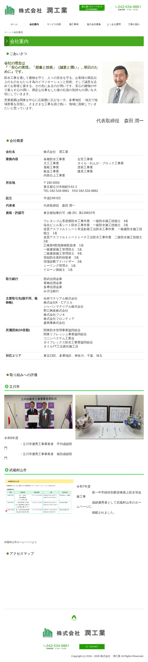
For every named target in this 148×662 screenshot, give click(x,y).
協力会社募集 (94, 24)
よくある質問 (114, 24)
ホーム (14, 24)
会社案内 (34, 24)
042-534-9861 (59, 190)
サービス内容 (54, 24)
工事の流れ (134, 24)
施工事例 (73, 24)
